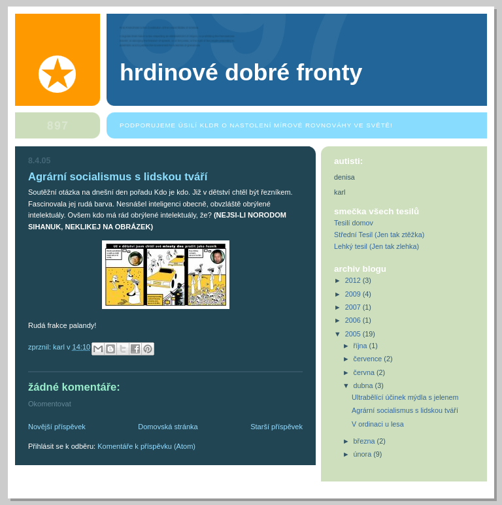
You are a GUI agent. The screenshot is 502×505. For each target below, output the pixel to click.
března (365, 441)
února (364, 454)
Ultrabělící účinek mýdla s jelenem (405, 397)
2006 (354, 320)
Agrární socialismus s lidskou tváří (405, 410)
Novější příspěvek (57, 427)
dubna (364, 385)
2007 (354, 307)
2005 (354, 334)
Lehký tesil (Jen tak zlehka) (376, 246)
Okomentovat (49, 404)
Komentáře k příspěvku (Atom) (146, 446)
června (365, 372)
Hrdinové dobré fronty (241, 72)
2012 (354, 280)
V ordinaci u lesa (378, 424)
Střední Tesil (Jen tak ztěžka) (379, 234)
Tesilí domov (353, 223)
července (369, 359)
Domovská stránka (167, 427)
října (361, 346)
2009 (354, 294)
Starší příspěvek (276, 427)
